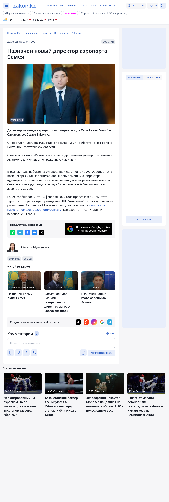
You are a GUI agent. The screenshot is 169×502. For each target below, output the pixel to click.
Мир (61, 5)
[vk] (34, 232)
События (76, 33)
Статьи (83, 5)
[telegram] (20, 232)
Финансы (72, 5)
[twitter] (42, 232)
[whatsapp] (13, 232)
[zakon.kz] (24, 6)
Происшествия (98, 5)
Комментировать (101, 353)
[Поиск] (163, 6)
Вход (112, 333)
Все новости (61, 33)
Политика (51, 5)
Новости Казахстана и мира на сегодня (29, 33)
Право (112, 5)
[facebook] (27, 232)
